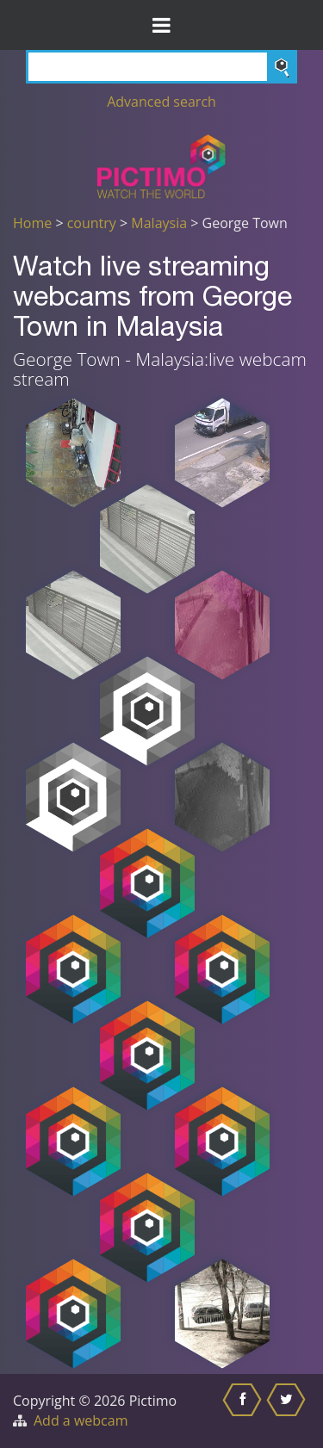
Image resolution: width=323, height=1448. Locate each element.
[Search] (161, 67)
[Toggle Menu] (161, 25)
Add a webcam (80, 1420)
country (91, 222)
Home (32, 222)
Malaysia (159, 222)
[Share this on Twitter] (288, 1411)
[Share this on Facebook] (244, 1411)
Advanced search (161, 101)
